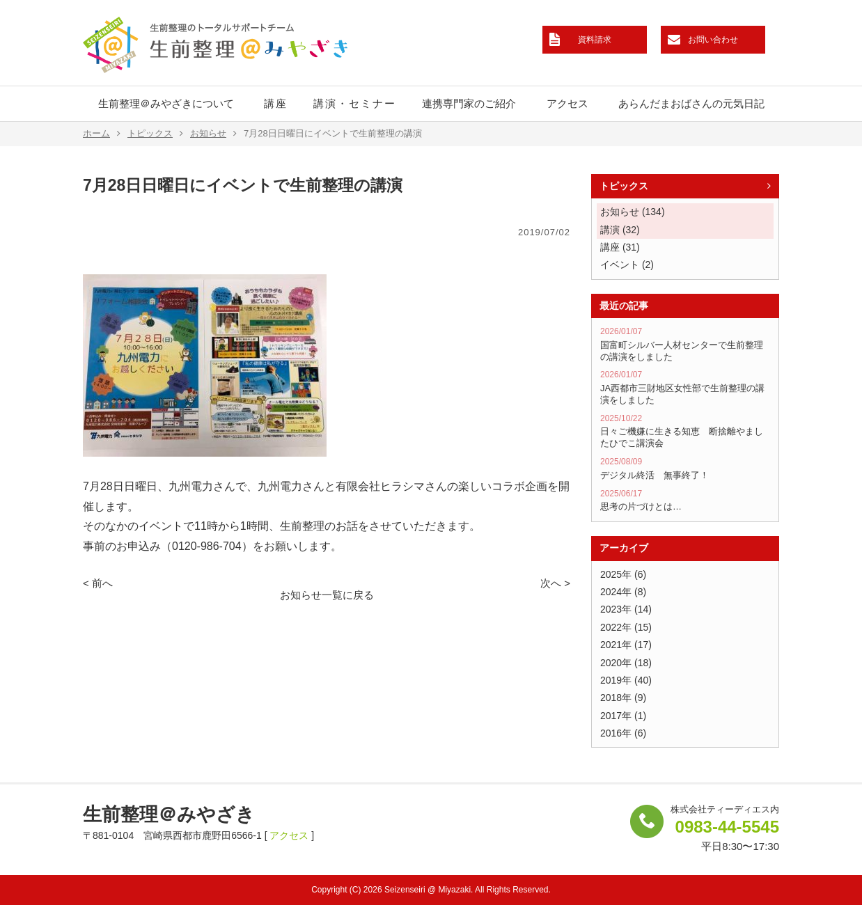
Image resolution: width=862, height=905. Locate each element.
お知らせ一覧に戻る (327, 595)
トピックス (155, 134)
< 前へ (98, 583)
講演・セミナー (354, 103)
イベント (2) (627, 264)
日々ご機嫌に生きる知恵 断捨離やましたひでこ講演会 (685, 431)
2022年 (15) (626, 627)
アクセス (567, 103)
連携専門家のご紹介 (469, 103)
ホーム (101, 134)
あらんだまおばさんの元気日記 (691, 103)
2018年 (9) (623, 697)
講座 (276, 103)
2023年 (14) (626, 609)
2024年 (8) (623, 591)
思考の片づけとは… (685, 500)
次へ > (555, 583)
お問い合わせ (713, 40)
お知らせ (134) (632, 211)
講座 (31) (620, 247)
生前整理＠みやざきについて (166, 103)
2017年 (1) (623, 715)
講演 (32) (620, 229)
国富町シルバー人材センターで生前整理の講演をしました (685, 343)
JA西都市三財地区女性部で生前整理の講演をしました (685, 387)
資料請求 (594, 40)
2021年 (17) (626, 644)
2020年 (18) (626, 662)
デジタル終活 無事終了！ (685, 468)
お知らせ (213, 134)
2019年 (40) (626, 680)
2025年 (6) (623, 574)
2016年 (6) (623, 733)
